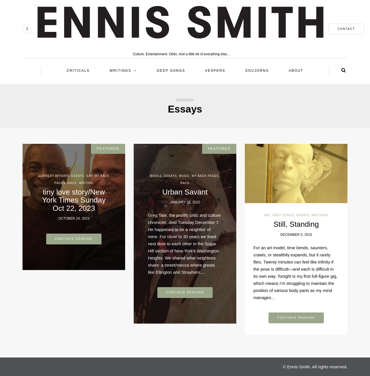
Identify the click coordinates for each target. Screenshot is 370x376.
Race (72, 183)
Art (267, 215)
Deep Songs (171, 71)
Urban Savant (185, 192)
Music (184, 175)
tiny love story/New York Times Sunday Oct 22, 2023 (73, 200)
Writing (86, 183)
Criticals (78, 71)
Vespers (215, 71)
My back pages (205, 175)
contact (346, 28)
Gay (89, 175)
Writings (120, 71)
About (296, 71)
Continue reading (74, 238)
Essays (77, 175)
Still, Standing (296, 224)
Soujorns (257, 71)
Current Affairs (53, 175)
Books (156, 175)
